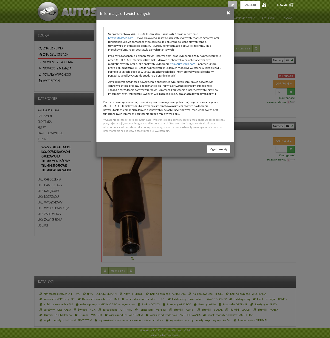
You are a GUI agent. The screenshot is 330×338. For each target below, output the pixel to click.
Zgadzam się (218, 149)
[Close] (228, 12)
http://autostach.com (120, 38)
